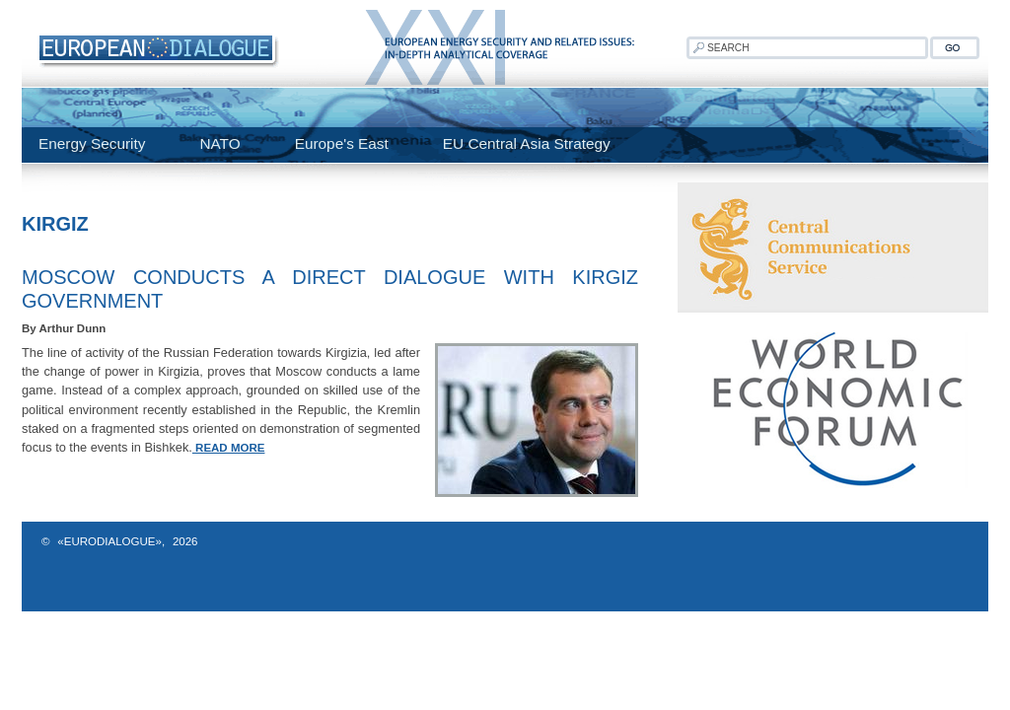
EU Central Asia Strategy (527, 143)
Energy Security (91, 143)
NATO (219, 143)
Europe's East (342, 143)
